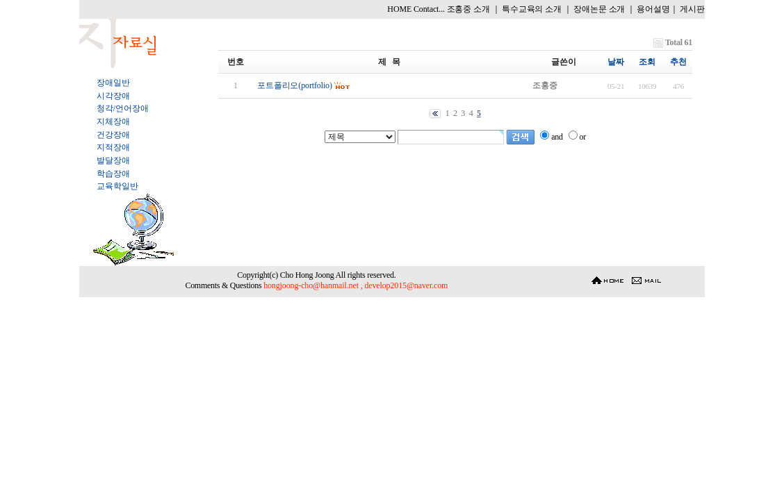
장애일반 (113, 83)
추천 (678, 62)
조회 (647, 62)
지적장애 (113, 147)
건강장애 (113, 135)
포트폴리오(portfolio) (294, 85)
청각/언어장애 (122, 108)
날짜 (615, 62)
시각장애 (113, 96)
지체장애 (113, 121)
